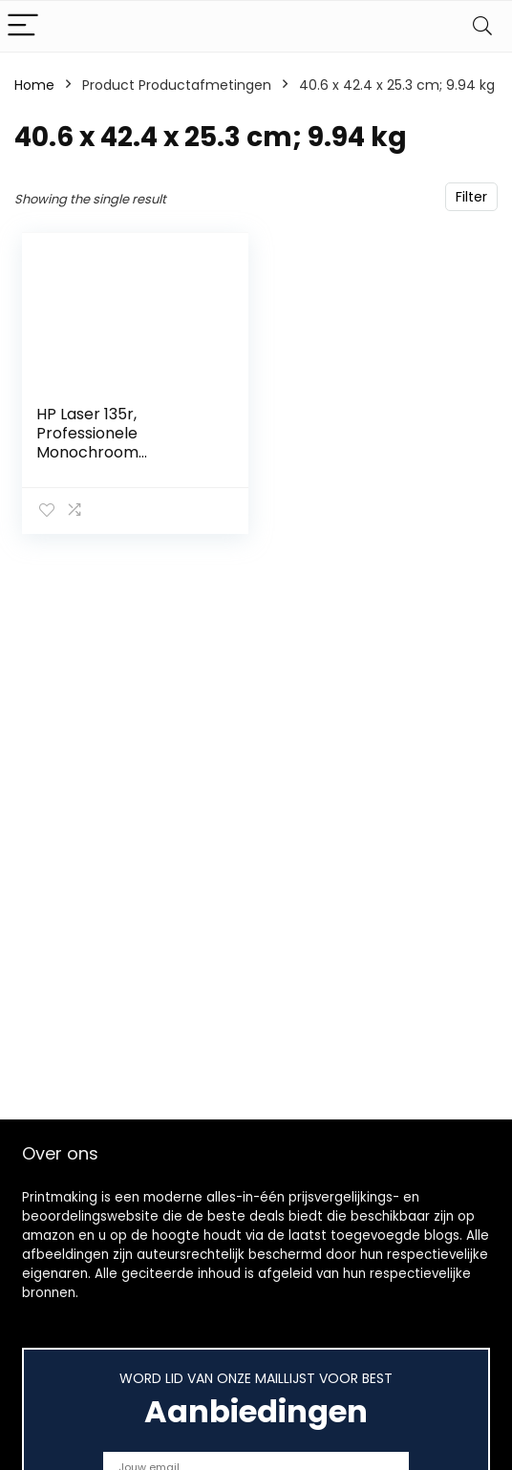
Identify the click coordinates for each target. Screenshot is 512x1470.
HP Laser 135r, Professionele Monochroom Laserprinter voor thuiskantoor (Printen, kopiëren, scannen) (118, 462)
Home (34, 85)
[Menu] (23, 26)
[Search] (482, 26)
